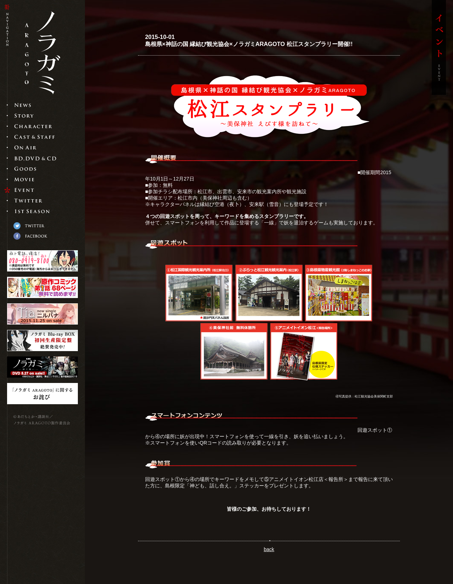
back (269, 549)
